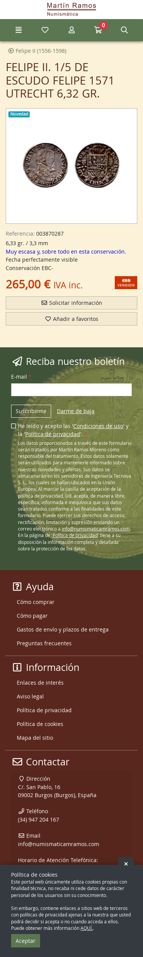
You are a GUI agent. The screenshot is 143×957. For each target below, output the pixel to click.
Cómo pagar (32, 615)
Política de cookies (40, 724)
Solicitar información (71, 302)
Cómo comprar (36, 601)
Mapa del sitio (35, 737)
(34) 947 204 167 (38, 819)
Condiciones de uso (98, 426)
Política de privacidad (52, 434)
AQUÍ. (86, 928)
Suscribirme (31, 411)
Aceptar (25, 940)
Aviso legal (30, 696)
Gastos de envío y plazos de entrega (63, 629)
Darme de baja (76, 411)
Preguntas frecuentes (44, 643)
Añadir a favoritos (71, 318)
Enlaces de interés (40, 682)
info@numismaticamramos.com (96, 529)
